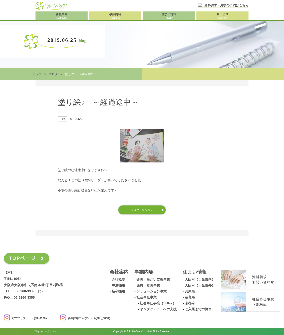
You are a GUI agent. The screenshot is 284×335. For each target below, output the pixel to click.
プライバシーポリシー (44, 331)
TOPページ (22, 258)
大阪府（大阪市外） (200, 285)
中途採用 (118, 285)
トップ (37, 74)
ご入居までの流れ (198, 309)
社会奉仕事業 (146, 297)
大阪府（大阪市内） (200, 279)
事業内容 (144, 272)
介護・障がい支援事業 (153, 279)
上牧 (62, 119)
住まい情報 (195, 272)
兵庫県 (190, 291)
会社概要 (118, 279)
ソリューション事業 (151, 291)
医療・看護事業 (148, 285)
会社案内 (119, 272)
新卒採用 (118, 291)
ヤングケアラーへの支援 (158, 309)
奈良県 (190, 297)
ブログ (53, 74)
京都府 (190, 303)
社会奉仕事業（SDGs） (158, 303)
